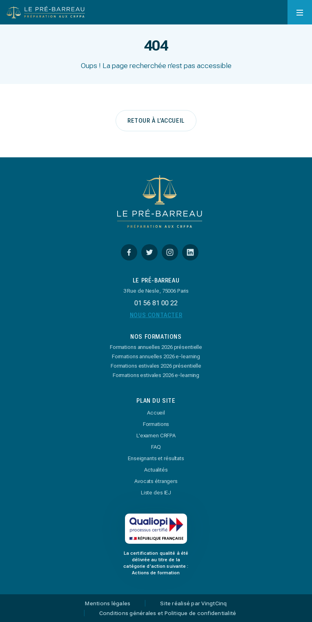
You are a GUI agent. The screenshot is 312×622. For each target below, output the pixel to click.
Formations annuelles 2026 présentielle (156, 347)
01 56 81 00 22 (156, 303)
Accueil (156, 413)
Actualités (156, 470)
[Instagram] (170, 252)
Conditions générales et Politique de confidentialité (167, 613)
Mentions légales (107, 604)
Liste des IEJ (156, 493)
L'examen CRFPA (156, 435)
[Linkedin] (190, 252)
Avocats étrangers (156, 481)
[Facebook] (129, 252)
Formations (156, 424)
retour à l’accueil (156, 120)
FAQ (156, 447)
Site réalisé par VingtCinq (193, 604)
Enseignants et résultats (156, 458)
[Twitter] (149, 252)
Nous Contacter (156, 315)
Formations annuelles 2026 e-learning (156, 356)
